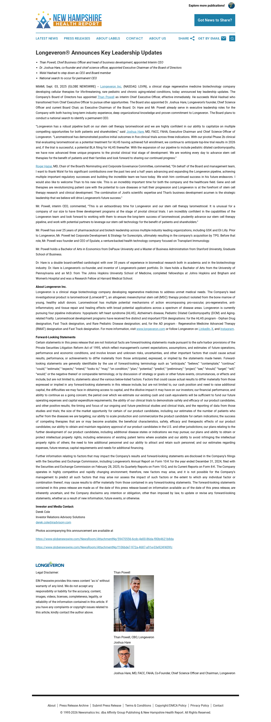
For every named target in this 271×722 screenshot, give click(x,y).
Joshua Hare (135, 131)
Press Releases (77, 38)
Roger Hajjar (44, 166)
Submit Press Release (106, 705)
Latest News (47, 38)
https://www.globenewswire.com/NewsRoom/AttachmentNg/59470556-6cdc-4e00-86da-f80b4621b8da (105, 539)
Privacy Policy (199, 705)
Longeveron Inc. (111, 86)
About (52, 705)
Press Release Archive (73, 705)
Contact (134, 38)
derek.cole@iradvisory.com (53, 522)
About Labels (108, 38)
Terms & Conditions (138, 705)
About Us (157, 38)
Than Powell (105, 97)
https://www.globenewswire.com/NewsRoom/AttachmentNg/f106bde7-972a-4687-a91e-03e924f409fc (104, 547)
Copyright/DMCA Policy (171, 705)
